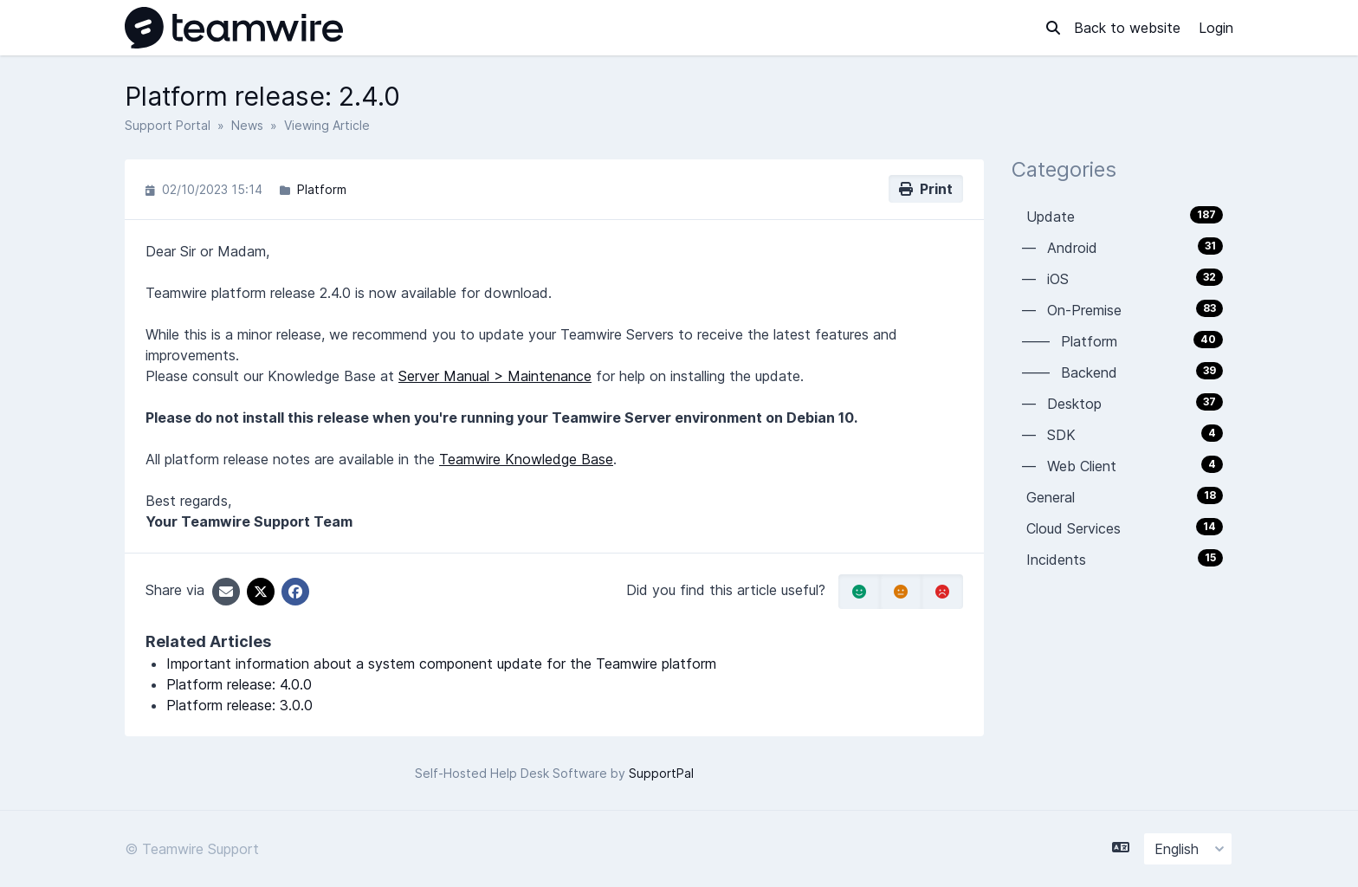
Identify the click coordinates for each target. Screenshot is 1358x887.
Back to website (1129, 27)
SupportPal (661, 773)
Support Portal (167, 125)
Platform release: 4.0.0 (239, 684)
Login (1216, 27)
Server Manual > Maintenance (495, 376)
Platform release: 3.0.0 (239, 705)
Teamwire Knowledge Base (526, 459)
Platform (321, 189)
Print (926, 188)
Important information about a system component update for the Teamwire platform (441, 663)
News (247, 125)
